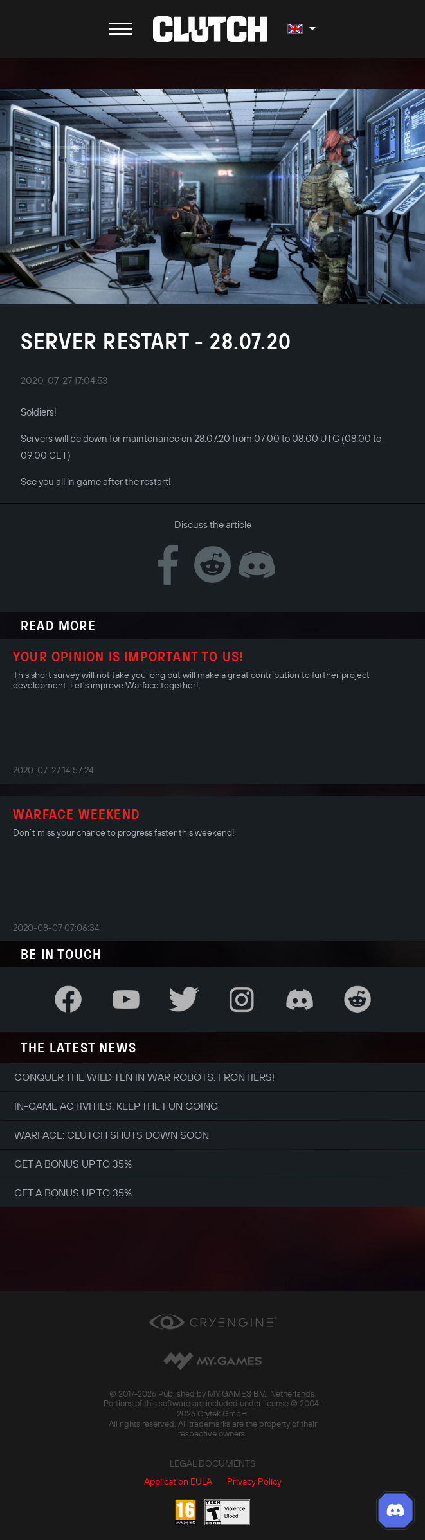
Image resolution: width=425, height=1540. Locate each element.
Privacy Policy (254, 1481)
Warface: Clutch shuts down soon (111, 1134)
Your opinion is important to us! (128, 656)
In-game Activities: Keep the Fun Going (116, 1105)
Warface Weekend (76, 814)
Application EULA (178, 1481)
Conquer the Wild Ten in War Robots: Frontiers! (144, 1076)
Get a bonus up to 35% (73, 1163)
